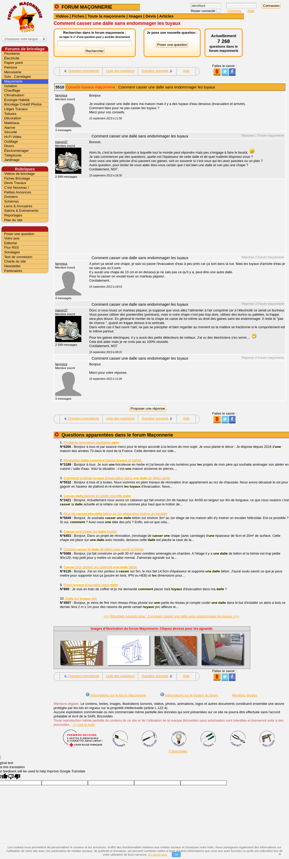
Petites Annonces (17, 192)
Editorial (10, 243)
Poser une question (19, 234)
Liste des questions (120, 71)
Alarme (9, 128)
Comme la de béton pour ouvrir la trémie (104, 549)
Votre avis (12, 238)
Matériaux (12, 123)
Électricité (11, 58)
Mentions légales (244, 695)
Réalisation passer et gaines (103, 460)
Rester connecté (203, 11)
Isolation (10, 86)
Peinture (10, 67)
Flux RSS (11, 247)
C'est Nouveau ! (16, 187)
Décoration (12, 118)
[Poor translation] (14, 776)
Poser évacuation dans (91, 585)
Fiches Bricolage (17, 178)
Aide (250, 11)
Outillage (11, 141)
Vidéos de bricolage (19, 174)
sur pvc (81, 598)
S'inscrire (235, 11)
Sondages (12, 252)
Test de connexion (18, 257)
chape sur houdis (90, 531)
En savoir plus (157, 854)
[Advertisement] (184, 217)
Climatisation (14, 95)
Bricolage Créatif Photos (23, 104)
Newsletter (12, 266)
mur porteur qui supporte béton (100, 567)
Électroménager (16, 151)
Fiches (78, 16)
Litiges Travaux (16, 109)
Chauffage (12, 90)
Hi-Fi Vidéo (12, 137)
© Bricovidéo (178, 751)
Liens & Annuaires (18, 206)
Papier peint (13, 63)
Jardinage (12, 160)
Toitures (10, 114)
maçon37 (61, 141)
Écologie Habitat (17, 100)
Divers (9, 146)
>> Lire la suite (82, 725)
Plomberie (12, 53)
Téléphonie (12, 155)
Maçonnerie (13, 81)
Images (135, 16)
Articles (166, 16)
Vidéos (62, 16)
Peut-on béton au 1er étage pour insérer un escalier (115, 514)
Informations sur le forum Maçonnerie (116, 695)
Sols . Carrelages (17, 77)
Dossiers (11, 197)
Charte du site (15, 261)
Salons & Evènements (21, 211)
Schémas (11, 201)
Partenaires (13, 271)
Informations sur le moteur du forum (189, 695)
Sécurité (10, 132)
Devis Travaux (15, 183)
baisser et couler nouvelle (97, 496)
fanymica (61, 95)
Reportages (13, 215)
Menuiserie (12, 72)
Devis (150, 16)
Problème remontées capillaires (91, 442)
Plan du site (13, 220)
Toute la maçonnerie (107, 16)
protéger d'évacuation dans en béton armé (117, 478)
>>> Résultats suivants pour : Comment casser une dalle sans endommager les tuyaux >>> (171, 616)
